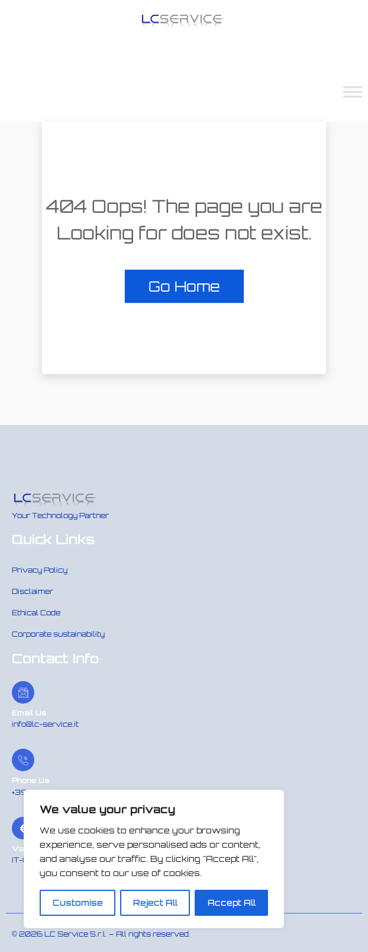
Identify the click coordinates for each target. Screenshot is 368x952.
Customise (78, 902)
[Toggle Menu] (352, 91)
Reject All (155, 902)
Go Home (184, 286)
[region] (154, 859)
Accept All (232, 902)
